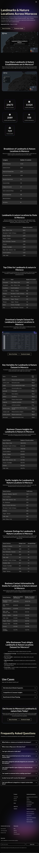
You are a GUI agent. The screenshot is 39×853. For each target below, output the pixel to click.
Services (15, 800)
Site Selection (29, 815)
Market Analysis (29, 819)
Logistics (28, 799)
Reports (15, 830)
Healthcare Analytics (30, 811)
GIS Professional (4, 830)
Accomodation (29, 804)
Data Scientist (3, 828)
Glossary (15, 832)
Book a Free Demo (6, 28)
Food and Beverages (30, 802)
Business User (3, 832)
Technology (16, 796)
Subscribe (32, 844)
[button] (36, 2)
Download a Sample (18, 28)
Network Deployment (30, 813)
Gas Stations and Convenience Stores (32, 797)
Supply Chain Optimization (31, 817)
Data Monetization (30, 821)
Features (15, 798)
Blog (14, 828)
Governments (29, 801)
